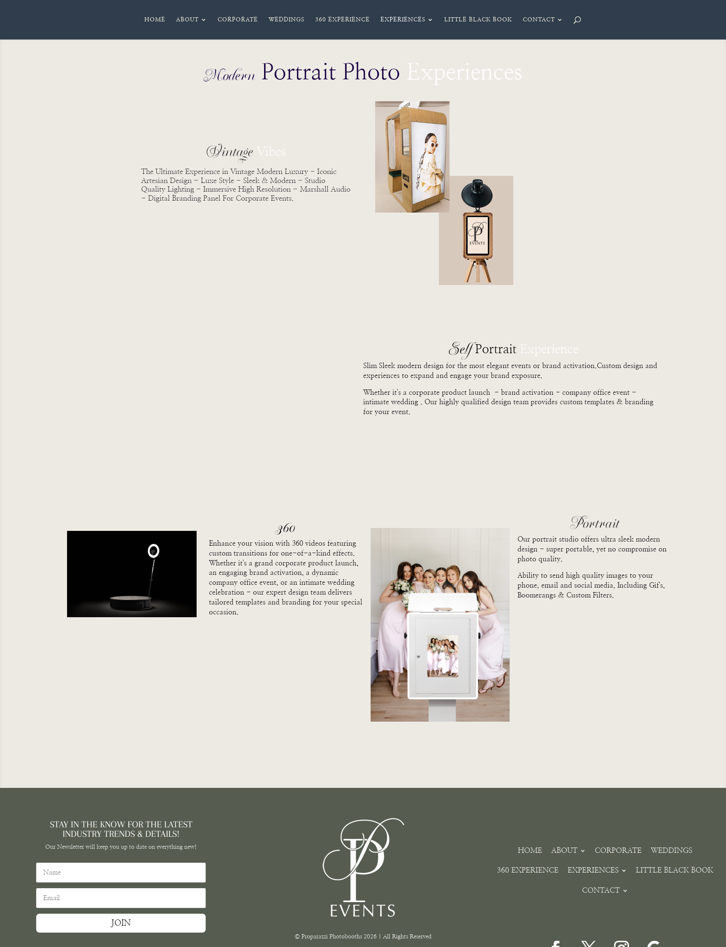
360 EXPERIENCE (342, 20)
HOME (154, 20)
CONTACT (539, 20)
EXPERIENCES (402, 20)
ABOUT (187, 20)
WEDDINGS (286, 20)
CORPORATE (238, 20)
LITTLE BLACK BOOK (478, 20)
